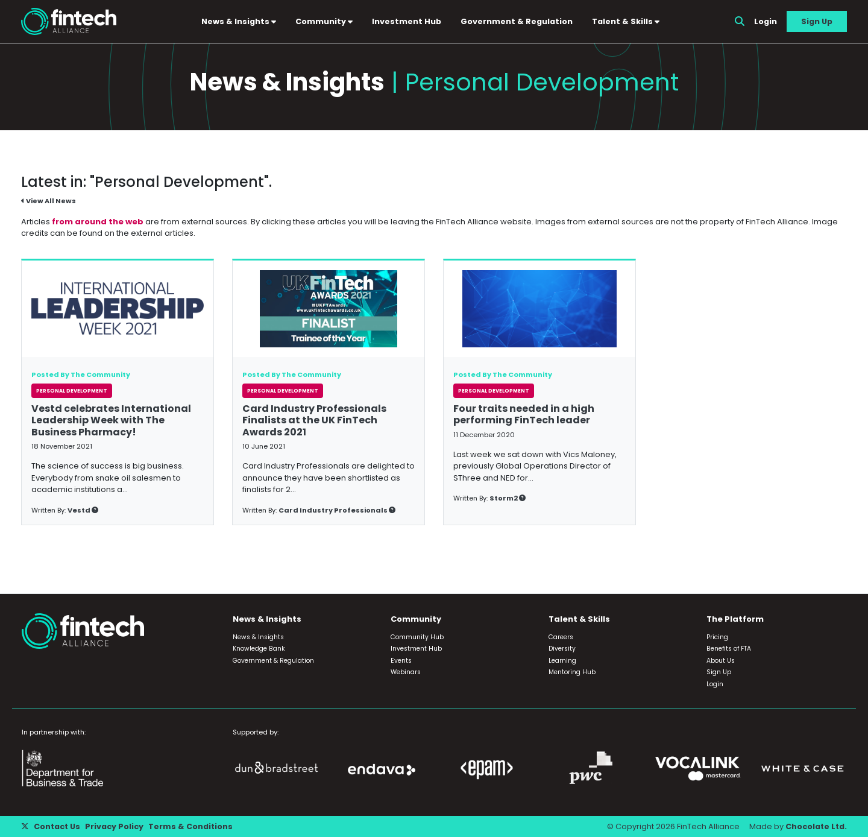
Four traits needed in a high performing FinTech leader (523, 415)
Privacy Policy (115, 826)
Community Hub (417, 637)
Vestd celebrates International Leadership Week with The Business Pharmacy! (111, 420)
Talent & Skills (626, 21)
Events (401, 660)
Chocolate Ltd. (815, 826)
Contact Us (57, 826)
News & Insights (239, 21)
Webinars (406, 672)
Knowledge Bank (259, 648)
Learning (562, 660)
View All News (48, 201)
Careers (561, 637)
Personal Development (71, 391)
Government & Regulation (517, 21)
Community (324, 21)
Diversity (562, 648)
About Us (720, 660)
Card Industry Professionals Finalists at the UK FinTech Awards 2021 (314, 420)
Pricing (717, 637)
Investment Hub (407, 21)
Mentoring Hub (572, 672)
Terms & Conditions (191, 826)
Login (765, 21)
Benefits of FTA (728, 648)
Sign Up (816, 21)
